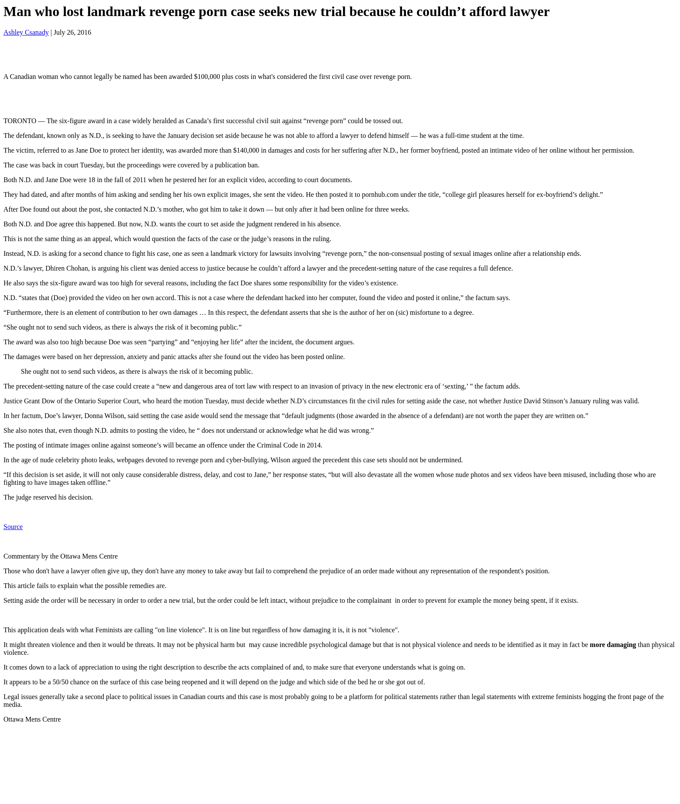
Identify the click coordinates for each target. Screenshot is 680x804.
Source (13, 526)
